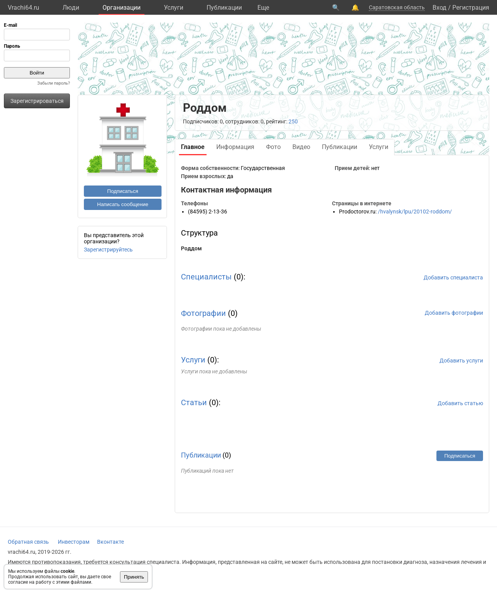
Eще (263, 7)
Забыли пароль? (53, 83)
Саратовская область (397, 7)
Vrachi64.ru (23, 7)
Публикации (224, 7)
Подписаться (122, 191)
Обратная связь (28, 542)
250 (293, 121)
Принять (134, 577)
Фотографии (203, 313)
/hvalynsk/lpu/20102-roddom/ (415, 211)
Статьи (194, 402)
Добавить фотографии (454, 313)
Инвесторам (73, 542)
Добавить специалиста (453, 277)
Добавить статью (460, 403)
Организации (122, 7)
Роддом (191, 248)
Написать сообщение (122, 204)
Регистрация (470, 7)
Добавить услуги (461, 360)
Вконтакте (110, 542)
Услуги (173, 7)
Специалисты (206, 276)
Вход (440, 7)
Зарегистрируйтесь (108, 249)
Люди (71, 7)
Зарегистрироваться (37, 101)
